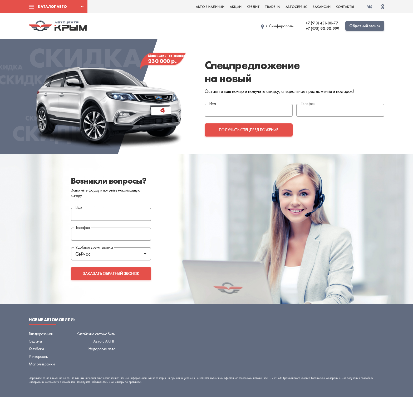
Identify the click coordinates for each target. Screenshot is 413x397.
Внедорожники (41, 333)
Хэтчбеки (36, 348)
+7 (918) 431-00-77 (322, 23)
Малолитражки (42, 364)
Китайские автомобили (96, 333)
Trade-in (272, 6)
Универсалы (38, 356)
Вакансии (322, 6)
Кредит (253, 6)
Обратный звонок (364, 25)
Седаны (35, 341)
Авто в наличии (210, 6)
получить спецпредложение (248, 130)
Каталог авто (52, 6)
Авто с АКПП (104, 341)
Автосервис (296, 6)
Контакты (345, 6)
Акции (236, 6)
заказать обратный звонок (111, 273)
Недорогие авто (102, 348)
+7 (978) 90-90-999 (322, 28)
